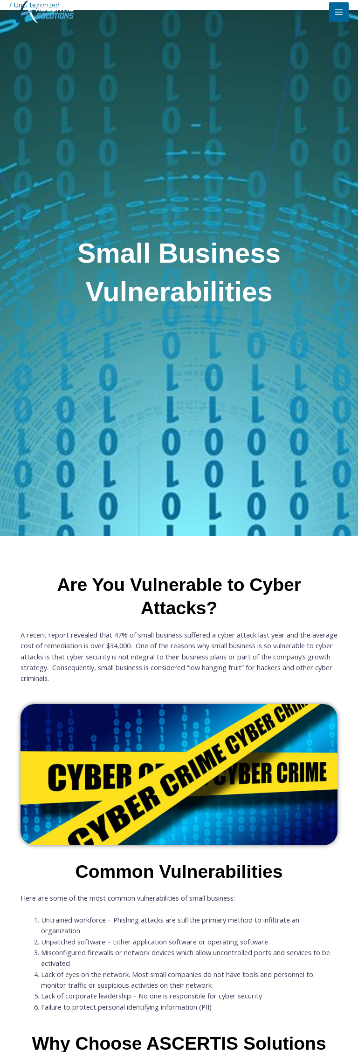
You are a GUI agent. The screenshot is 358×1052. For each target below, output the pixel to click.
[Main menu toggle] (339, 12)
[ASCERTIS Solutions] (42, 12)
